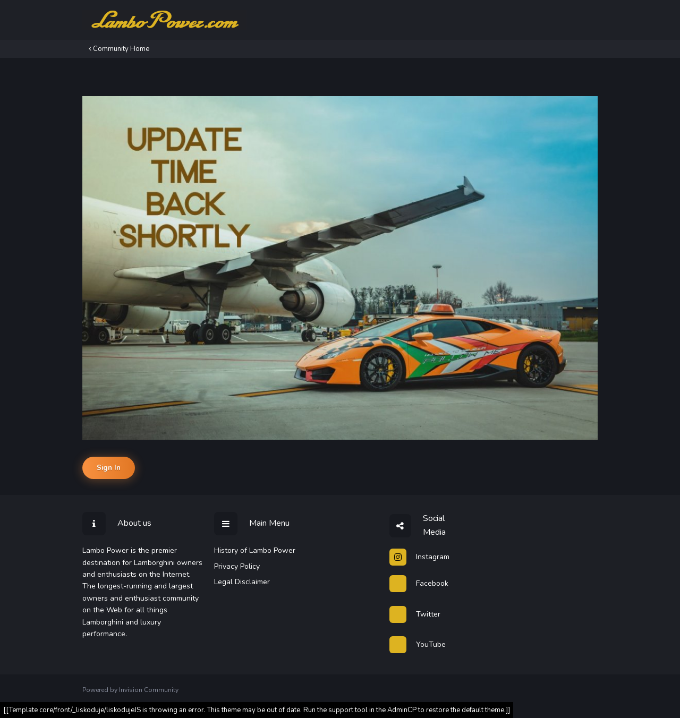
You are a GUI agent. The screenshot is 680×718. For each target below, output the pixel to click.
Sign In (109, 468)
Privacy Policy (237, 566)
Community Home (119, 49)
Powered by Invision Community (130, 690)
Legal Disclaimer (242, 582)
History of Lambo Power (254, 550)
